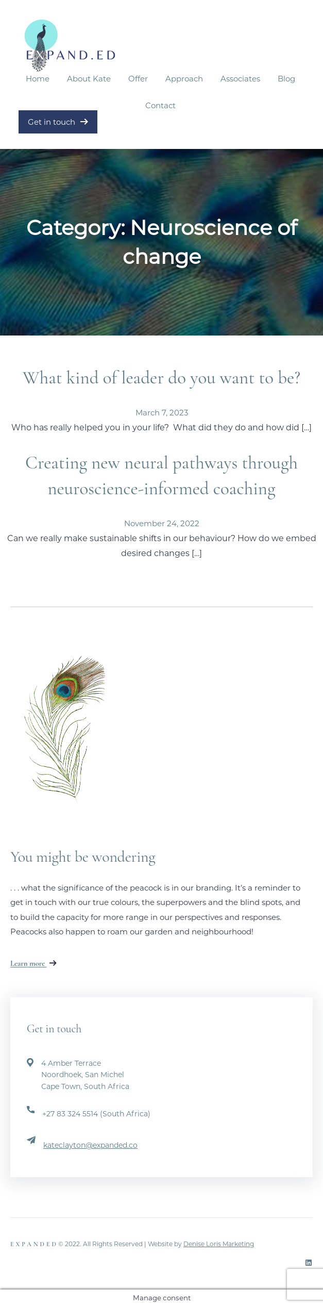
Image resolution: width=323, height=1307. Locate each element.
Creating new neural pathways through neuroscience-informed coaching (161, 475)
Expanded (34, 1244)
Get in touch (58, 122)
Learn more (33, 963)
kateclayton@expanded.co (90, 1145)
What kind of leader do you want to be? (161, 378)
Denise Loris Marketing (218, 1244)
